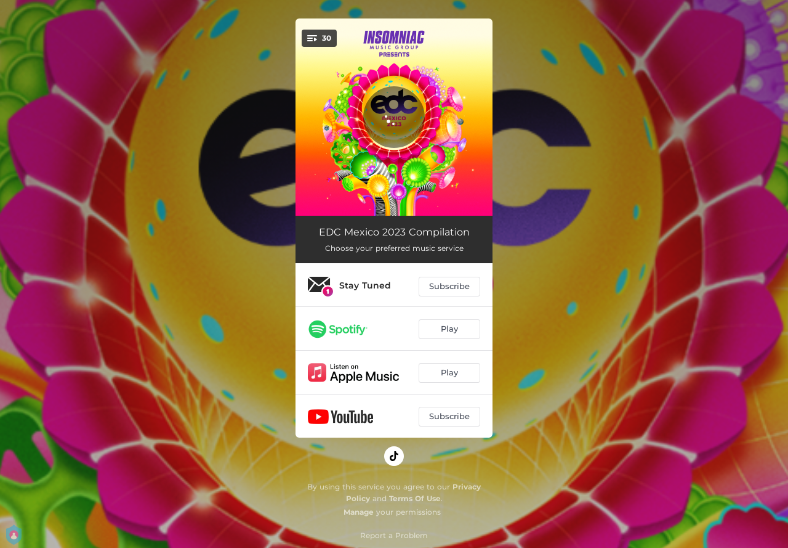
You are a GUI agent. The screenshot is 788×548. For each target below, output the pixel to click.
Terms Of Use (415, 498)
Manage (359, 512)
